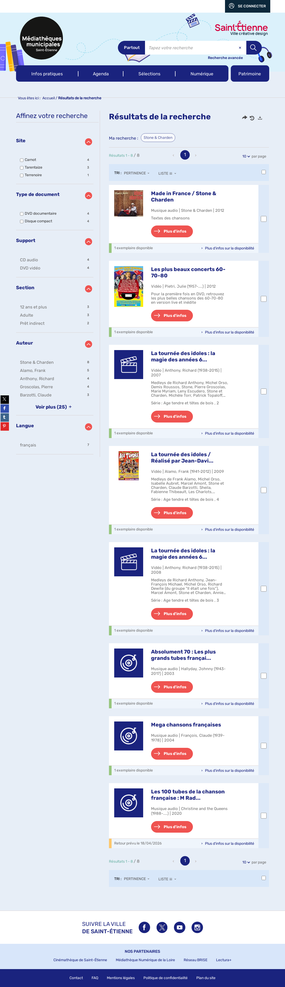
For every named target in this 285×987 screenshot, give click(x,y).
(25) (55, 407)
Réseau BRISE (195, 960)
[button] (47, 73)
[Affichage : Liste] (168, 173)
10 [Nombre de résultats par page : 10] (245, 156)
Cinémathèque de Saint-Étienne (80, 960)
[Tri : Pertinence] (138, 173)
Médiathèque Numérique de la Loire (145, 960)
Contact (76, 978)
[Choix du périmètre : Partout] (131, 48)
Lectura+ (224, 960)
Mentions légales (121, 978)
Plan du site (206, 978)
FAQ (95, 978)
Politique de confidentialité (165, 978)
